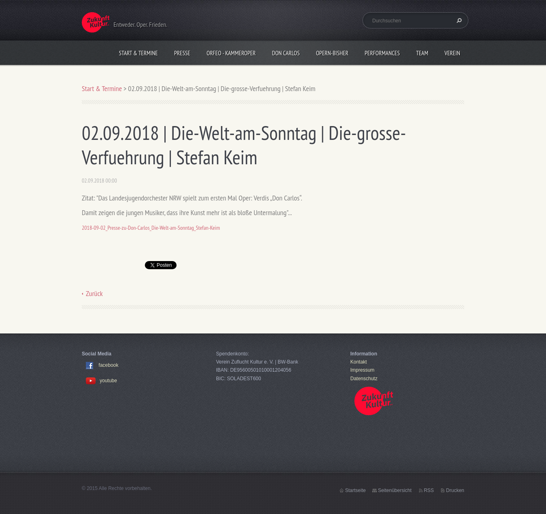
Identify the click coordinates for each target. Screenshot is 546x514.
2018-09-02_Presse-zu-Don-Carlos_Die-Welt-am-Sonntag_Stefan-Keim (151, 227)
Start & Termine (138, 53)
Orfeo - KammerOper (231, 53)
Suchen (458, 20)
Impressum (362, 370)
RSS (429, 490)
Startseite (355, 490)
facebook (108, 365)
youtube (101, 380)
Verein (452, 53)
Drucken (455, 490)
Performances (382, 53)
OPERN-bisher (332, 53)
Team (422, 53)
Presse (182, 53)
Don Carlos (286, 53)
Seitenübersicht (395, 490)
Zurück (94, 293)
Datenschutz (364, 378)
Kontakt (358, 362)
